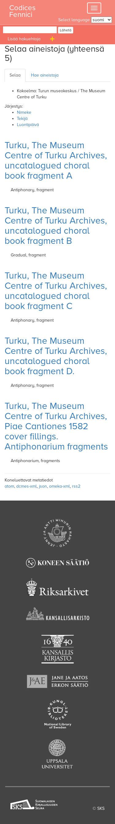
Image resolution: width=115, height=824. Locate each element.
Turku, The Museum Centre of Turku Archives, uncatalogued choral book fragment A (56, 160)
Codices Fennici (22, 9)
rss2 (76, 486)
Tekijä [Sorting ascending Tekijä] (22, 118)
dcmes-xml (26, 486)
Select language (74, 19)
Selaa (15, 75)
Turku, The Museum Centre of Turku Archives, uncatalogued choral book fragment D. (56, 356)
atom (9, 486)
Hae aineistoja (45, 75)
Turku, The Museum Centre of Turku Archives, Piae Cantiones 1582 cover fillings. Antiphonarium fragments (56, 426)
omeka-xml (59, 486)
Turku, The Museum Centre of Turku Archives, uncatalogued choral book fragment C (56, 291)
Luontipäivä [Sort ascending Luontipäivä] (28, 124)
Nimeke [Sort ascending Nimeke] (24, 112)
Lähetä (65, 30)
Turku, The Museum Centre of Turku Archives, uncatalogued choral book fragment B (56, 226)
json (43, 486)
